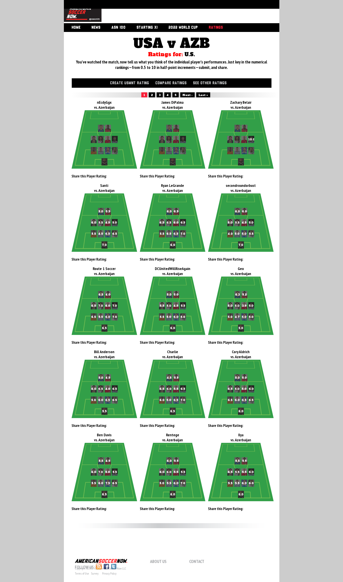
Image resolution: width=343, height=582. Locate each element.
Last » (203, 95)
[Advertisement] (185, 12)
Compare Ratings (171, 83)
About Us (158, 561)
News (95, 27)
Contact (196, 561)
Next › (187, 95)
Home (76, 27)
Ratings (216, 27)
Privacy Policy (109, 573)
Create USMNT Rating (129, 83)
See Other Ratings (210, 83)
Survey (94, 573)
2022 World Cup (183, 27)
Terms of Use (82, 573)
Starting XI (147, 27)
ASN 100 (118, 27)
